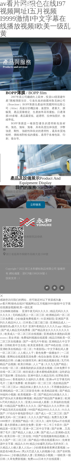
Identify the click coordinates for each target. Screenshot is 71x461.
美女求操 (14, 337)
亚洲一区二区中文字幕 (36, 428)
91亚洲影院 (47, 318)
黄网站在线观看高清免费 (22, 356)
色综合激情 (44, 356)
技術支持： (13, 278)
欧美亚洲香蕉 (36, 345)
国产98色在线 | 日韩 (57, 345)
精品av (67, 326)
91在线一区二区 (9, 368)
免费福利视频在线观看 (34, 337)
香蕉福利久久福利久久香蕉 (28, 379)
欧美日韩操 (25, 364)
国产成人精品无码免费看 (16, 330)
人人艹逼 (38, 364)
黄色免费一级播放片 (48, 352)
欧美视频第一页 (27, 394)
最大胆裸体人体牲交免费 (19, 424)
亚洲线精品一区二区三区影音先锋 (20, 390)
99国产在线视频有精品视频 (49, 436)
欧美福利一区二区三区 (38, 383)
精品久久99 (21, 443)
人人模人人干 (26, 352)
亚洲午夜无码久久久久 (35, 311)
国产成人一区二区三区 (49, 413)
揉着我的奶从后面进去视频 (36, 368)
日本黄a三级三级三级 (36, 322)
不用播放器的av (60, 387)
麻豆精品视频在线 (49, 360)
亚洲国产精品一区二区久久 (28, 421)
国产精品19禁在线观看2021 (44, 440)
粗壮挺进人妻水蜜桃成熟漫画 (40, 371)
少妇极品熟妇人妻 (22, 455)
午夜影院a (40, 349)
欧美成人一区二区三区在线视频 (23, 334)
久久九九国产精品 (56, 364)
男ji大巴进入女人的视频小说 (39, 451)
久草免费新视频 (17, 459)
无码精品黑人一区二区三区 (28, 315)
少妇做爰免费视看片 (27, 318)
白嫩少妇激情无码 (26, 360)
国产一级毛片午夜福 (35, 341)
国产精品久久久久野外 (52, 406)
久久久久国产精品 (39, 417)
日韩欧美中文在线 (16, 345)
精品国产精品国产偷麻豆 (49, 398)
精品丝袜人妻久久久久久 (35, 387)
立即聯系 (35, 204)
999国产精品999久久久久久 (44, 409)
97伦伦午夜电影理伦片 (20, 413)
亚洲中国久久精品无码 (41, 375)
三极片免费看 (15, 383)
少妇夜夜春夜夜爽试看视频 (50, 447)
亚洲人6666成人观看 (37, 402)
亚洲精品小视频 (44, 455)
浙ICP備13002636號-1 (34, 273)
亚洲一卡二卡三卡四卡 (49, 424)
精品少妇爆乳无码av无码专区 (47, 443)
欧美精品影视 (50, 390)
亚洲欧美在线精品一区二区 (16, 349)
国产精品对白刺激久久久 (53, 394)
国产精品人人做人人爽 (26, 432)
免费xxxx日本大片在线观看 (44, 459)
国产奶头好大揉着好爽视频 (16, 398)
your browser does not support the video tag (28, 168)
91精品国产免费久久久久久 (21, 406)
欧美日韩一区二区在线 (18, 436)
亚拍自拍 (21, 375)
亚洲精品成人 (58, 322)
